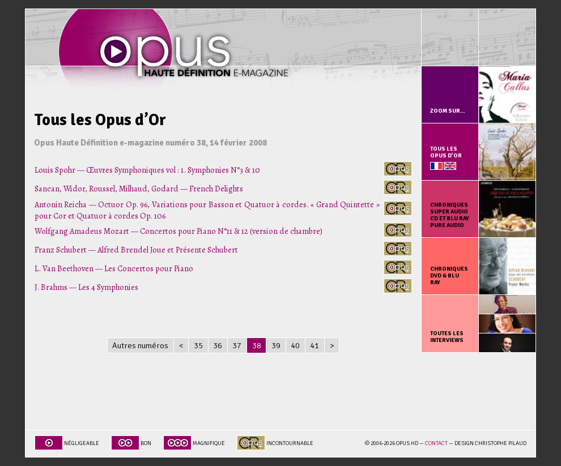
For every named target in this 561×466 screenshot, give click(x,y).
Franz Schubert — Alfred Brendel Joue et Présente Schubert (136, 249)
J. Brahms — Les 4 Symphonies (86, 287)
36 (217, 345)
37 (236, 345)
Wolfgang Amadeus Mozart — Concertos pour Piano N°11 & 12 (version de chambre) (178, 231)
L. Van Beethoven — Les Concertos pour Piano (114, 268)
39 (275, 345)
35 (198, 345)
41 (314, 345)
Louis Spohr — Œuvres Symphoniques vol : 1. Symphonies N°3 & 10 (147, 170)
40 (295, 345)
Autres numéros (140, 345)
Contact (436, 443)
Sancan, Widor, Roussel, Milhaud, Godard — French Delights (139, 188)
